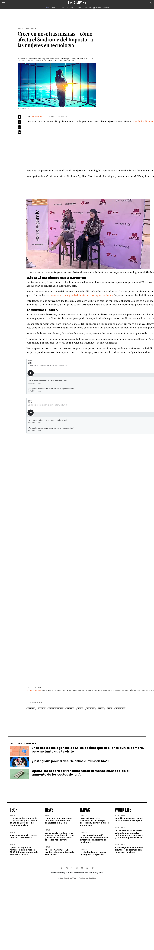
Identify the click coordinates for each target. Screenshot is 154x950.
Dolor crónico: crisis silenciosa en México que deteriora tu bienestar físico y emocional (94, 822)
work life (123, 809)
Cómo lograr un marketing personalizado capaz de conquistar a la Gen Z (58, 820)
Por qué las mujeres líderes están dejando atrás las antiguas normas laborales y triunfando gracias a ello (129, 834)
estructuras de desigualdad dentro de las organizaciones (79, 295)
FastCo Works (56, 709)
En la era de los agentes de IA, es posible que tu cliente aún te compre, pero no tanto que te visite (23, 822)
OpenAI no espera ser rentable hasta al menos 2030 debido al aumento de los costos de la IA (24, 851)
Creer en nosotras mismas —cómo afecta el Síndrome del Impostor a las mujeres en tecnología (55, 39)
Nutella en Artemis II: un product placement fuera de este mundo (59, 852)
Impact (70, 709)
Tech (33, 28)
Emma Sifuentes (38, 116)
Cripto (31, 709)
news (49, 809)
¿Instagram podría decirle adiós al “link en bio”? (23, 836)
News (80, 709)
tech (14, 809)
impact (86, 809)
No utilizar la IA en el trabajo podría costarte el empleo (129, 819)
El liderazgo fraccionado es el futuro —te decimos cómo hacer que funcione (129, 850)
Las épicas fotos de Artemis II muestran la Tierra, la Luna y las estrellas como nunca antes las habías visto (59, 836)
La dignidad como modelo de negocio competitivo (93, 853)
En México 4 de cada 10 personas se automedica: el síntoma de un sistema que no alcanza (94, 839)
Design (41, 709)
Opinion (90, 709)
